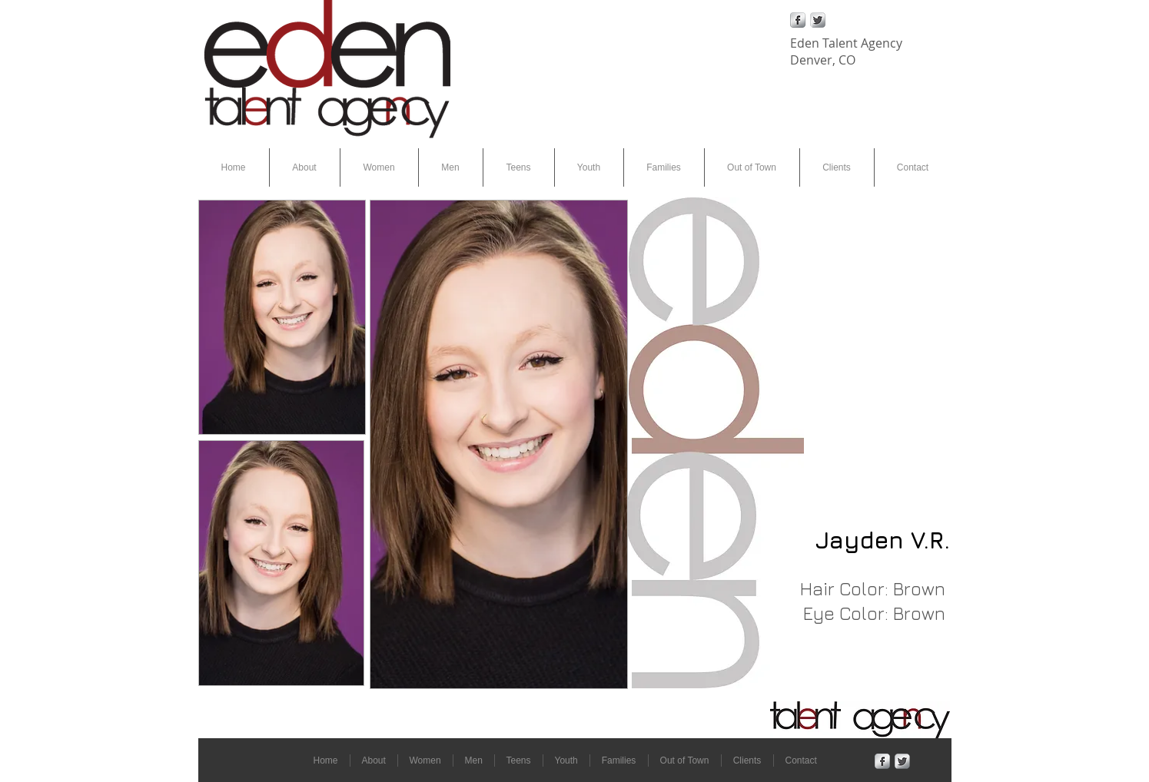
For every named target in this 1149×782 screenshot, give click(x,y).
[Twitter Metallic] (817, 20)
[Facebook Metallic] (797, 20)
